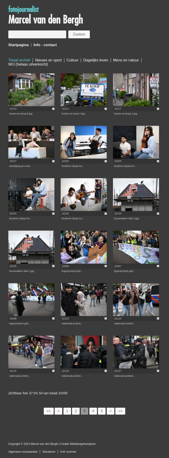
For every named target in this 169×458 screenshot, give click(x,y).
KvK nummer (68, 451)
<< (49, 411)
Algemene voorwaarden (23, 451)
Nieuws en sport (48, 60)
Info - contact (45, 45)
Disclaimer (48, 451)
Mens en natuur (126, 60)
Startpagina (18, 45)
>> (120, 411)
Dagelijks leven (95, 60)
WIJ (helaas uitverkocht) (28, 64)
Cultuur (73, 60)
